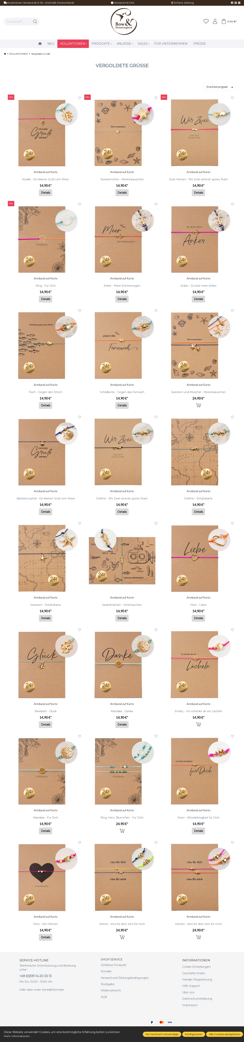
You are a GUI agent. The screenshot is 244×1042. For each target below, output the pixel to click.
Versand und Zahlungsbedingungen (125, 978)
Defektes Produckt (113, 965)
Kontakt (106, 971)
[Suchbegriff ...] (17, 21)
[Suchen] (35, 21)
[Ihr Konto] (214, 22)
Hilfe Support (191, 986)
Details (45, 192)
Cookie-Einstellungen (196, 966)
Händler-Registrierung (197, 979)
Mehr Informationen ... (18, 1036)
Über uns (188, 992)
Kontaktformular (53, 989)
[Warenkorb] (228, 22)
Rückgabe (108, 984)
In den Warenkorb (198, 405)
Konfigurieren (193, 1034)
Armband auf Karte (45, 172)
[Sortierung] (219, 87)
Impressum (190, 1005)
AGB (104, 997)
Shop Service (112, 959)
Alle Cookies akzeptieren (224, 1034)
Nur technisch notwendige (162, 1034)
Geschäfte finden (193, 973)
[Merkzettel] (204, 22)
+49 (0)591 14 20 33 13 (35, 976)
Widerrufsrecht (111, 991)
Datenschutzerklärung (197, 998)
